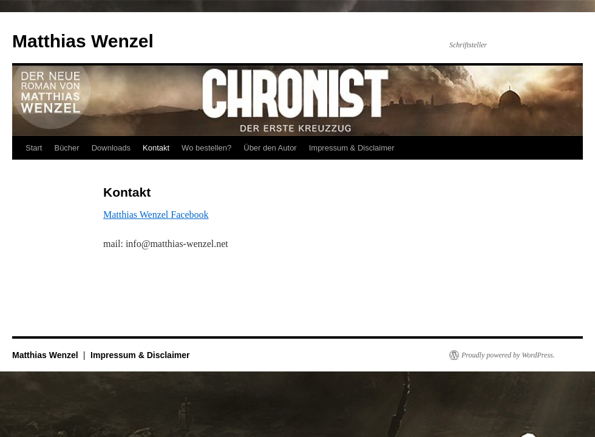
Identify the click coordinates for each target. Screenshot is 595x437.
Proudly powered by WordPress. (508, 355)
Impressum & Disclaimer (352, 147)
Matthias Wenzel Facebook (155, 214)
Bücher (66, 147)
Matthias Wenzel (83, 41)
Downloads (111, 147)
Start (33, 147)
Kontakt (156, 147)
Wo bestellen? (206, 147)
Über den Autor (269, 147)
